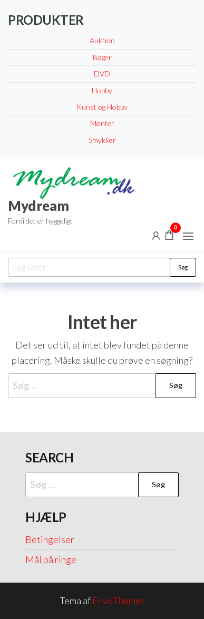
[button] (188, 236)
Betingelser (49, 539)
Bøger (102, 57)
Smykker (102, 140)
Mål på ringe (50, 559)
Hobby (102, 90)
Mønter (102, 123)
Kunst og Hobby (102, 106)
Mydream (38, 205)
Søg (183, 267)
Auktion (102, 40)
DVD (102, 73)
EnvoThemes (118, 600)
